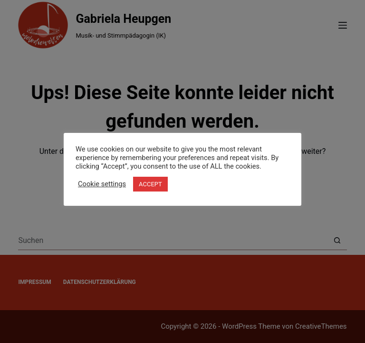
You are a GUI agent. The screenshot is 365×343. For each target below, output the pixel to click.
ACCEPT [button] (150, 184)
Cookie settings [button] (102, 184)
